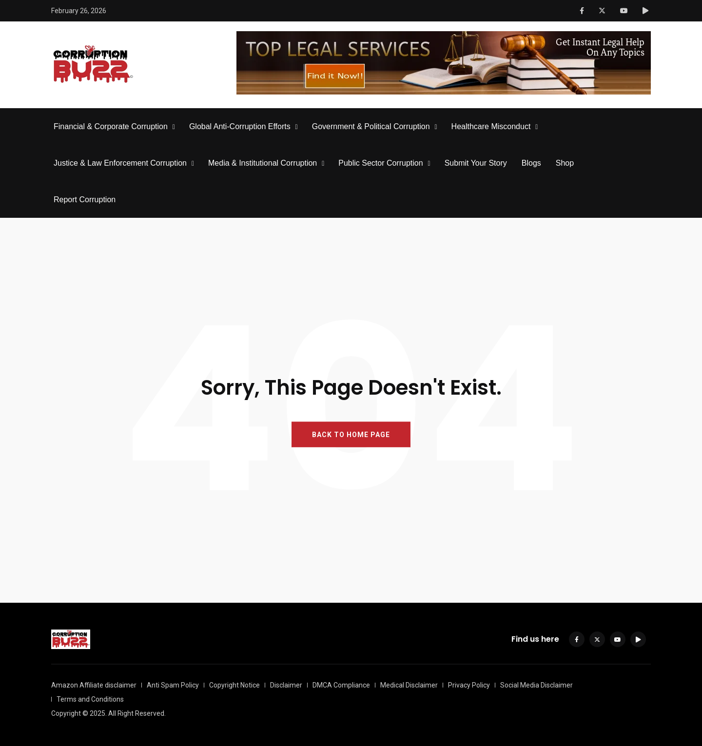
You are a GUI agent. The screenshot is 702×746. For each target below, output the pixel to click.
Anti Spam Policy (173, 685)
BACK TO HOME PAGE (351, 435)
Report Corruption (85, 199)
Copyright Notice (234, 685)
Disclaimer (286, 685)
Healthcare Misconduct (491, 126)
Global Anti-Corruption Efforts (240, 126)
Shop (565, 163)
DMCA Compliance (341, 685)
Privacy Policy (469, 685)
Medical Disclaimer (409, 685)
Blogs (531, 163)
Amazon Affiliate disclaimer (93, 685)
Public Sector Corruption (380, 163)
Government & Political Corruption (371, 126)
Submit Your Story (476, 163)
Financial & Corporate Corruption (111, 126)
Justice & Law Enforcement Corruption (120, 163)
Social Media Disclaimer (536, 685)
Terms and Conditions (90, 699)
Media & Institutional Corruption (262, 163)
